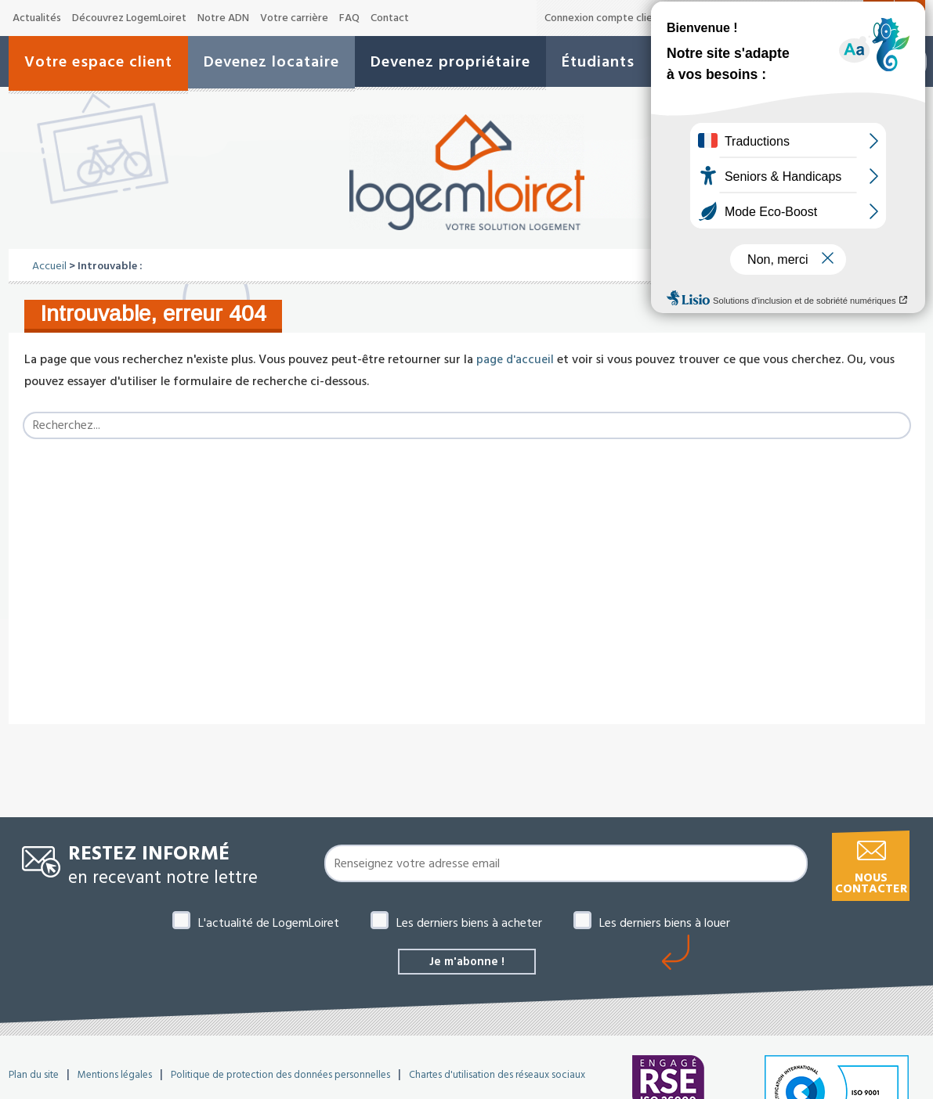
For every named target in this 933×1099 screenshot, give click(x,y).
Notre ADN (223, 18)
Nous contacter (871, 883)
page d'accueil (515, 359)
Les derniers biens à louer (664, 922)
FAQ (349, 18)
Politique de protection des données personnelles (280, 1076)
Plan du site (34, 1076)
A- (797, 19)
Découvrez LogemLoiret (129, 18)
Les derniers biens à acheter (469, 922)
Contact (390, 18)
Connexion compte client (603, 18)
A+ (850, 17)
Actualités (37, 18)
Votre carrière (294, 18)
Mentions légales (115, 1076)
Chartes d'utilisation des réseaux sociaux (497, 1076)
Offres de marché (720, 18)
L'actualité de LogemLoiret (268, 922)
